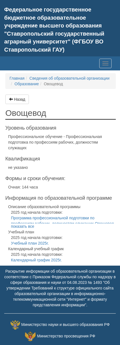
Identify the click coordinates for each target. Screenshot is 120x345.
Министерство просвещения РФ (66, 336)
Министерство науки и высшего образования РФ (65, 324)
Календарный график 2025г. (36, 260)
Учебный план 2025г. (30, 243)
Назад (17, 99)
